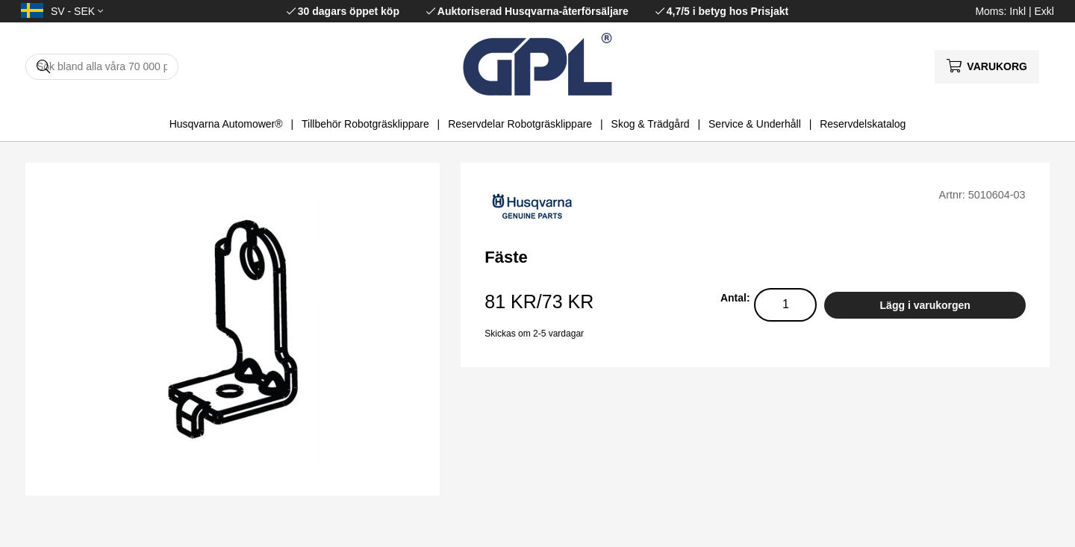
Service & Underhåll (754, 124)
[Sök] (101, 67)
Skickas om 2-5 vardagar (534, 333)
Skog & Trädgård (650, 124)
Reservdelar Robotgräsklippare (520, 124)
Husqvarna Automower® (226, 124)
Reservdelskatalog (863, 124)
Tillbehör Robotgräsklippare (365, 124)
